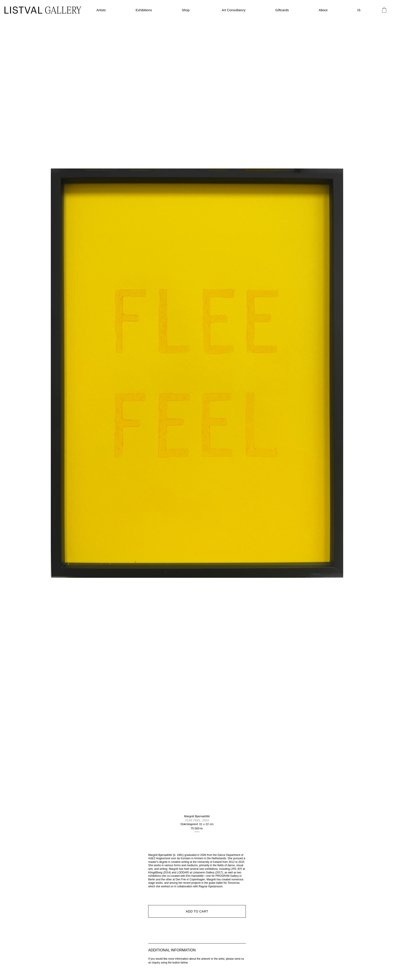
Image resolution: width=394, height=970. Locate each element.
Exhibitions (144, 10)
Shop (187, 10)
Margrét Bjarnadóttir (197, 816)
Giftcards (282, 10)
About (323, 10)
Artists (101, 10)
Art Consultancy (234, 10)
